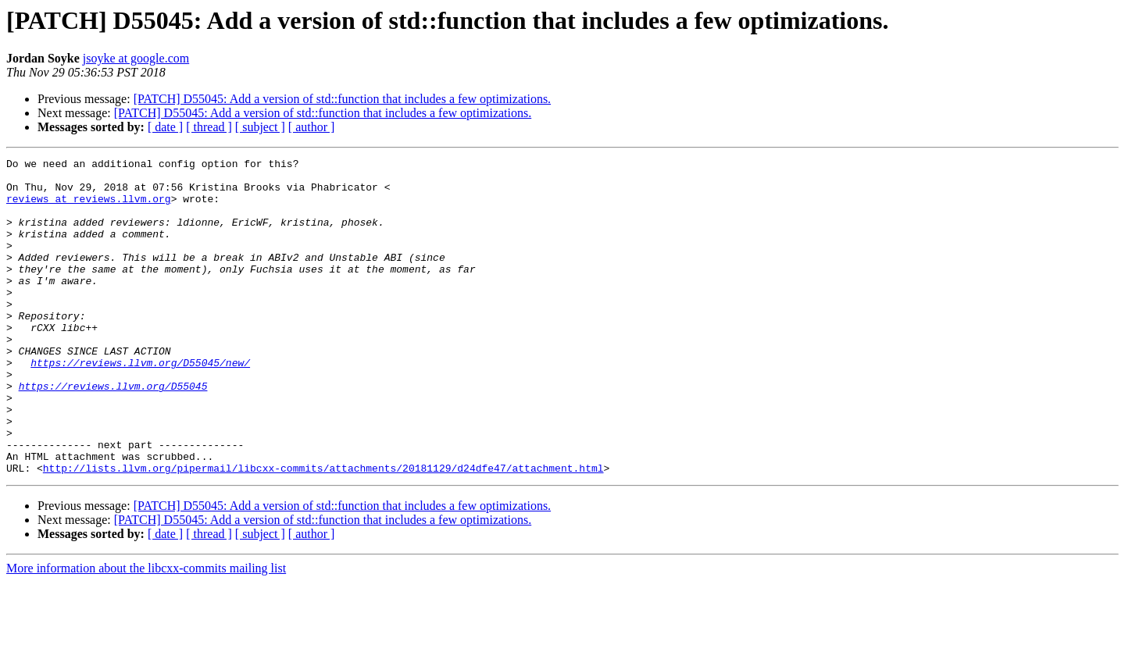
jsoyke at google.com (136, 58)
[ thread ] (209, 127)
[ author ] (311, 127)
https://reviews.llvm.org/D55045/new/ (140, 404)
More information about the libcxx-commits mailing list (146, 631)
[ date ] (165, 127)
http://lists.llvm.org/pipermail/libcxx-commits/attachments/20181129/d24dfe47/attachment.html (323, 531)
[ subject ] (260, 127)
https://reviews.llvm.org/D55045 (113, 433)
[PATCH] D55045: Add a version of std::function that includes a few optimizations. (342, 98)
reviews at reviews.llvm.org (88, 208)
